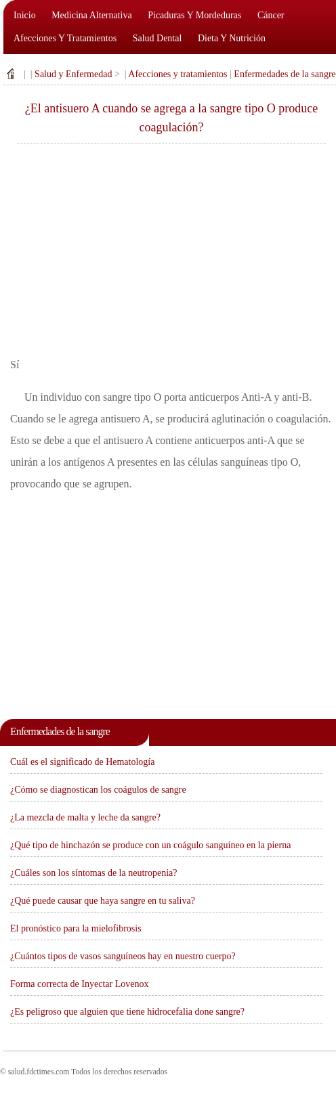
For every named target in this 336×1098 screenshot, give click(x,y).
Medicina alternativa (91, 15)
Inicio (25, 15)
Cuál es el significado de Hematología (82, 762)
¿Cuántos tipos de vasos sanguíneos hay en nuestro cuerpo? (123, 956)
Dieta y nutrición (232, 38)
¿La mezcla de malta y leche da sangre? (85, 817)
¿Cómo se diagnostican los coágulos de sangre (98, 790)
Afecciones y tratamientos (65, 38)
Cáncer (271, 15)
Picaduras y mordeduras (194, 15)
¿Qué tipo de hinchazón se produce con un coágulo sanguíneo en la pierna (150, 845)
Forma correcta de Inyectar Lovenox (79, 984)
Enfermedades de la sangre (284, 74)
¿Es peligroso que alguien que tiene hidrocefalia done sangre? (127, 1012)
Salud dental (157, 38)
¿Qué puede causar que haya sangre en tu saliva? (102, 901)
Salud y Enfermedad (73, 74)
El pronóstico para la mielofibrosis (76, 928)
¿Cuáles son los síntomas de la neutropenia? (93, 873)
